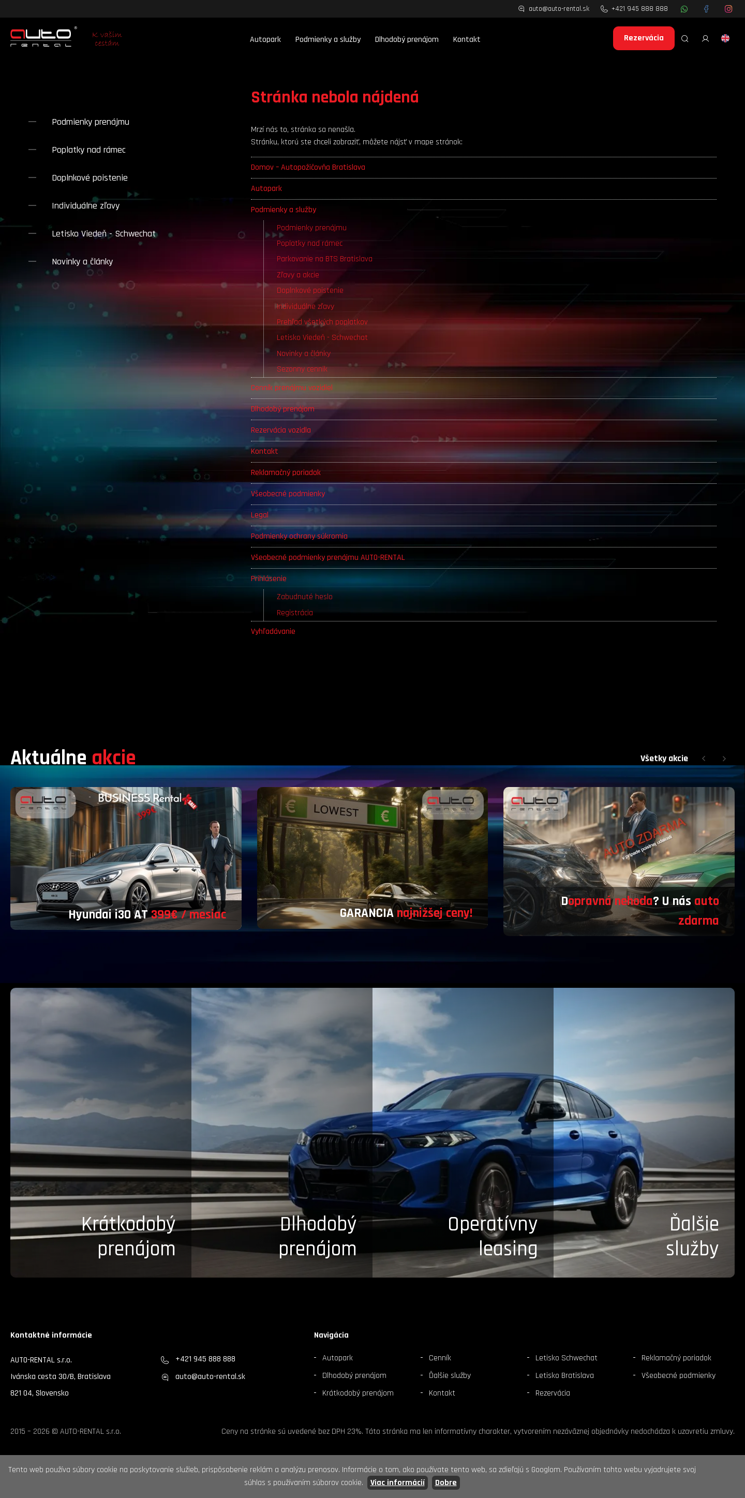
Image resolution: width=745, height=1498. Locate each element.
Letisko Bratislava (564, 1375)
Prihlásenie (269, 578)
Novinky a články (304, 353)
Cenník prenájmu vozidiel (292, 387)
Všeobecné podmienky (288, 493)
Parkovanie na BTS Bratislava (325, 259)
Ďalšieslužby (692, 1237)
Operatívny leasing (493, 1237)
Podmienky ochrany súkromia (299, 536)
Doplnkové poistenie (310, 290)
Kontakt (467, 39)
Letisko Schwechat (566, 1358)
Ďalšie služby (450, 1375)
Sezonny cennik (302, 369)
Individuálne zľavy (305, 306)
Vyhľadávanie (273, 631)
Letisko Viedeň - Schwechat (322, 337)
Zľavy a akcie (298, 275)
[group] (126, 858)
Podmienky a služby (328, 39)
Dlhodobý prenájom (407, 39)
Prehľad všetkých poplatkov (322, 322)
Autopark (265, 39)
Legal (260, 515)
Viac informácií (397, 1482)
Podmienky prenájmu (312, 228)
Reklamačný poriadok (286, 472)
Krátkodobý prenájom (128, 1237)
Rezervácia (644, 38)
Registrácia (295, 612)
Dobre (446, 1482)
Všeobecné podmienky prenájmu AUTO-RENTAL (328, 557)
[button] (703, 758)
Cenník (440, 1358)
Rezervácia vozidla (281, 430)
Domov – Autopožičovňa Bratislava (308, 167)
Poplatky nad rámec (309, 243)
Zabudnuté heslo (305, 596)
